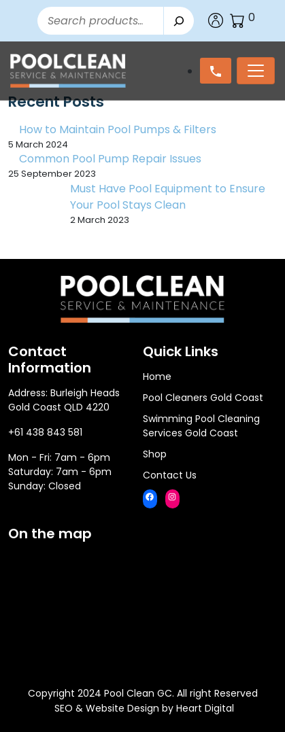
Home (157, 376)
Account (215, 20)
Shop (155, 454)
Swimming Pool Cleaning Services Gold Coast (201, 426)
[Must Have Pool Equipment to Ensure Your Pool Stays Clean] (33, 206)
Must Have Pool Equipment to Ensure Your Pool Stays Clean (167, 197)
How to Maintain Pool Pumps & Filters (117, 129)
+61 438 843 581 (45, 432)
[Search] (178, 21)
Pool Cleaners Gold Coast (203, 397)
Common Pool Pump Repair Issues (110, 159)
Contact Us (170, 475)
